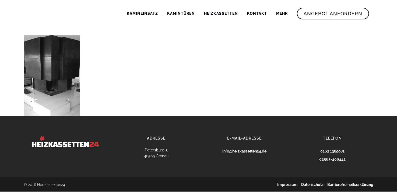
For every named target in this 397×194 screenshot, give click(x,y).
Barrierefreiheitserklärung (350, 184)
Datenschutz (312, 184)
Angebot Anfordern (333, 13)
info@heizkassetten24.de (244, 151)
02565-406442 (332, 159)
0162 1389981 (332, 151)
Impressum (287, 184)
